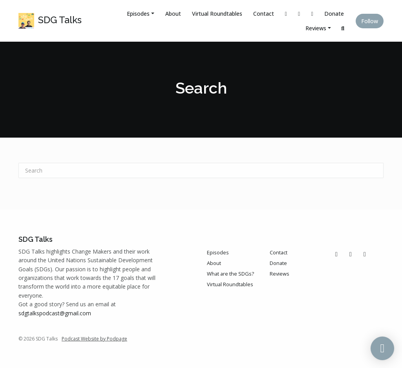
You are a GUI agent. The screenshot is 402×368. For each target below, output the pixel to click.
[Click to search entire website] (343, 28)
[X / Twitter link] (286, 13)
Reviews (315, 28)
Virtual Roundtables (217, 13)
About (173, 13)
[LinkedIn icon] (365, 254)
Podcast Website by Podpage (94, 338)
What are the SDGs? (230, 273)
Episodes (138, 13)
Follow (369, 21)
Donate (334, 13)
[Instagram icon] (350, 254)
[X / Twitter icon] (336, 254)
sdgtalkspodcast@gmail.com (54, 313)
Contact (263, 13)
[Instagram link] (299, 13)
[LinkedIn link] (312, 13)
